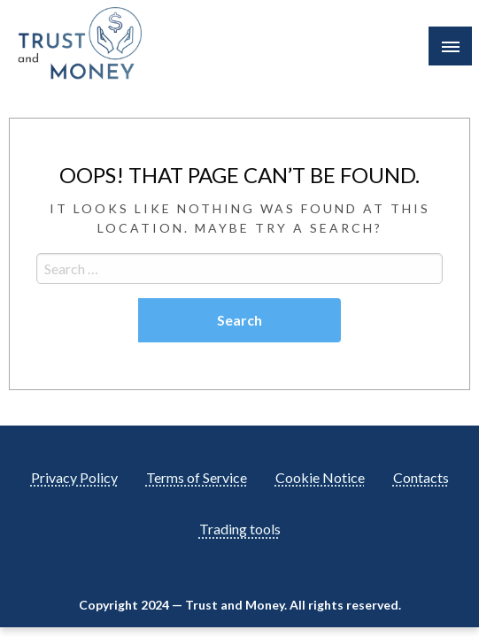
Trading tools (240, 528)
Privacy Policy (74, 477)
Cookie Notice (320, 477)
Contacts (421, 477)
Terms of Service (196, 477)
